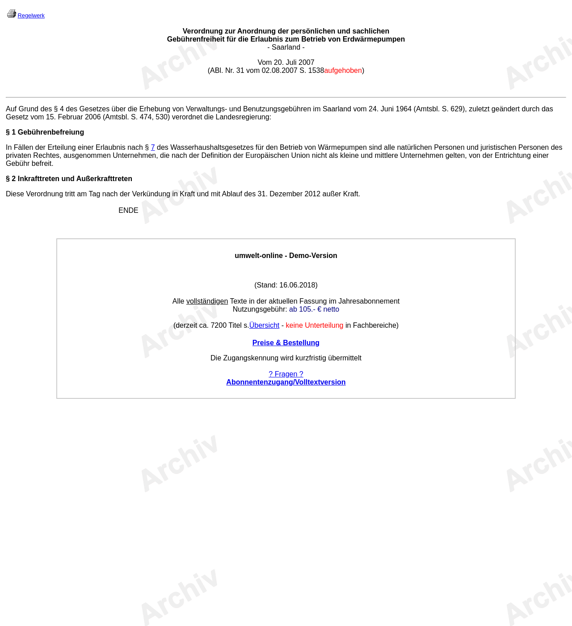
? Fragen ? (286, 374)
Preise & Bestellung (286, 343)
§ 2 (11, 178)
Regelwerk (31, 15)
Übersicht (264, 325)
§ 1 (11, 132)
